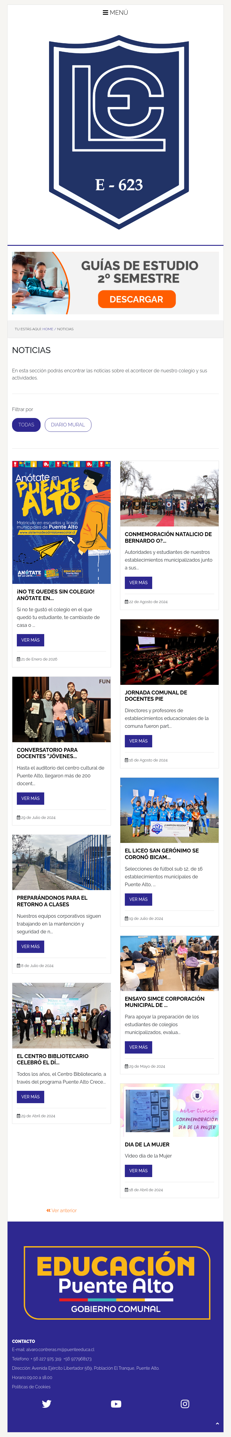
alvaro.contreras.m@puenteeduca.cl (60, 1349)
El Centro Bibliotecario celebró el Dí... (52, 1059)
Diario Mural (68, 425)
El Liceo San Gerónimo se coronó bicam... (162, 853)
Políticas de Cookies (31, 1386)
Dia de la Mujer (147, 1144)
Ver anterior (61, 1210)
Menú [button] (115, 12)
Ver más (30, 640)
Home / (49, 329)
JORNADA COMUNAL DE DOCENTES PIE (156, 695)
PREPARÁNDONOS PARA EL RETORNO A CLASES (52, 901)
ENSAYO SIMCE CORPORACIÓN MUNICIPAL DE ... (165, 1002)
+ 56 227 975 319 (46, 1358)
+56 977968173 (77, 1358)
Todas (26, 425)
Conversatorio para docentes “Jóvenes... (47, 753)
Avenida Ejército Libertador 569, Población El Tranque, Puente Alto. (95, 1368)
